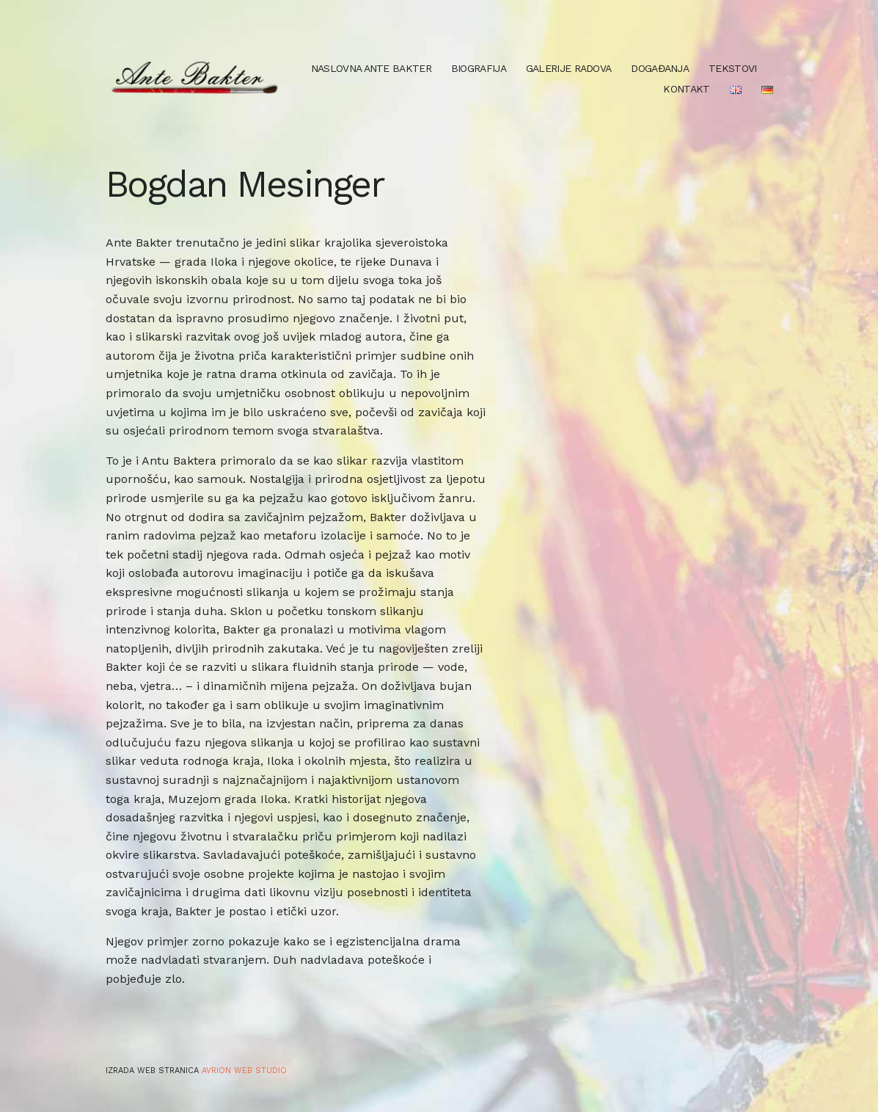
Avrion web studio (244, 1070)
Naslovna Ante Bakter (371, 68)
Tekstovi (732, 68)
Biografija (478, 68)
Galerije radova (569, 68)
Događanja (660, 68)
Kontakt (686, 89)
